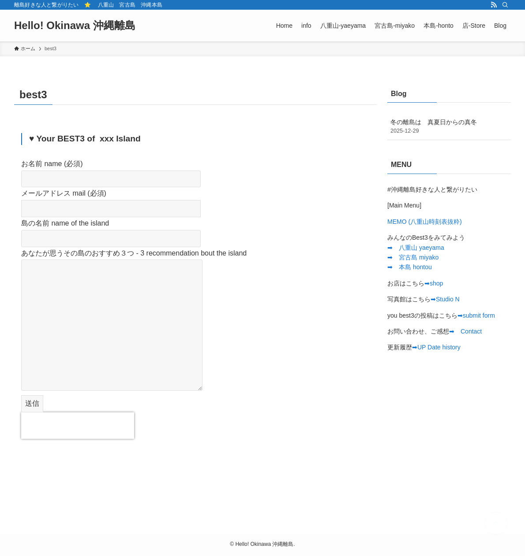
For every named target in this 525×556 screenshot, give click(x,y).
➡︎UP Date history (436, 347)
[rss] (493, 5)
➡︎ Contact (465, 331)
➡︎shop (433, 283)
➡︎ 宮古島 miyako (413, 257)
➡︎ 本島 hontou (409, 267)
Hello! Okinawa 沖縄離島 (74, 25)
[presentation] (77, 425)
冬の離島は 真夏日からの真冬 (449, 127)
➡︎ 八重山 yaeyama (415, 247)
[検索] (505, 5)
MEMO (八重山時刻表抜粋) (424, 221)
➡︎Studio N (445, 299)
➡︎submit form (476, 315)
